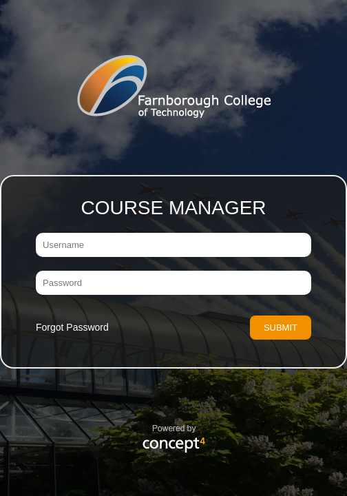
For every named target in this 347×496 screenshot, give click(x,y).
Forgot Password (72, 327)
